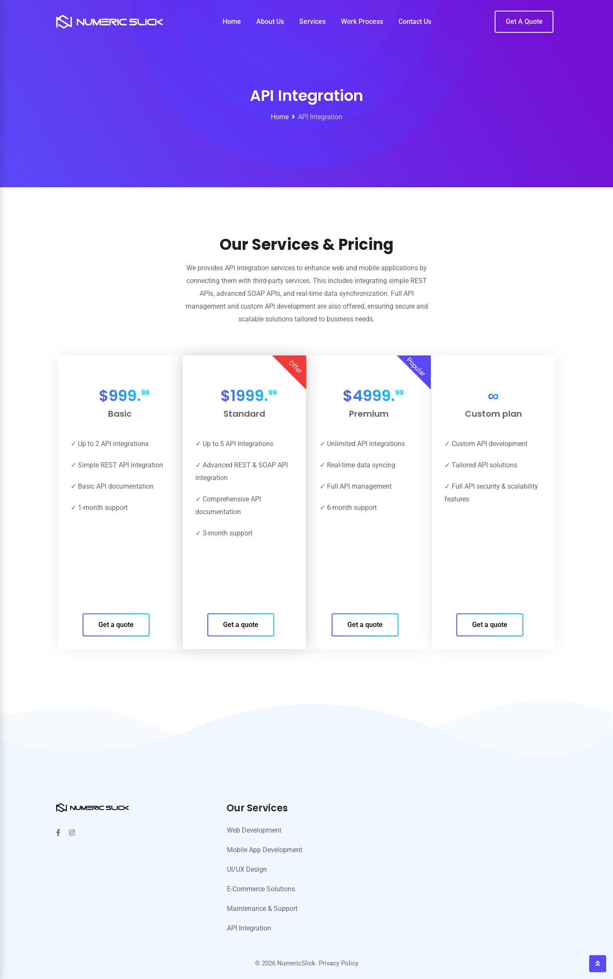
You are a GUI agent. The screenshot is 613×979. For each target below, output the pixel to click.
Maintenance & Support (262, 909)
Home (232, 21)
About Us (270, 21)
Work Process (362, 21)
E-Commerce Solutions (261, 889)
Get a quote (116, 625)
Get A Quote (524, 21)
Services (312, 21)
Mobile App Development (264, 850)
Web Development (254, 830)
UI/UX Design (247, 869)
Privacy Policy (338, 963)
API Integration (249, 928)
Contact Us (414, 21)
